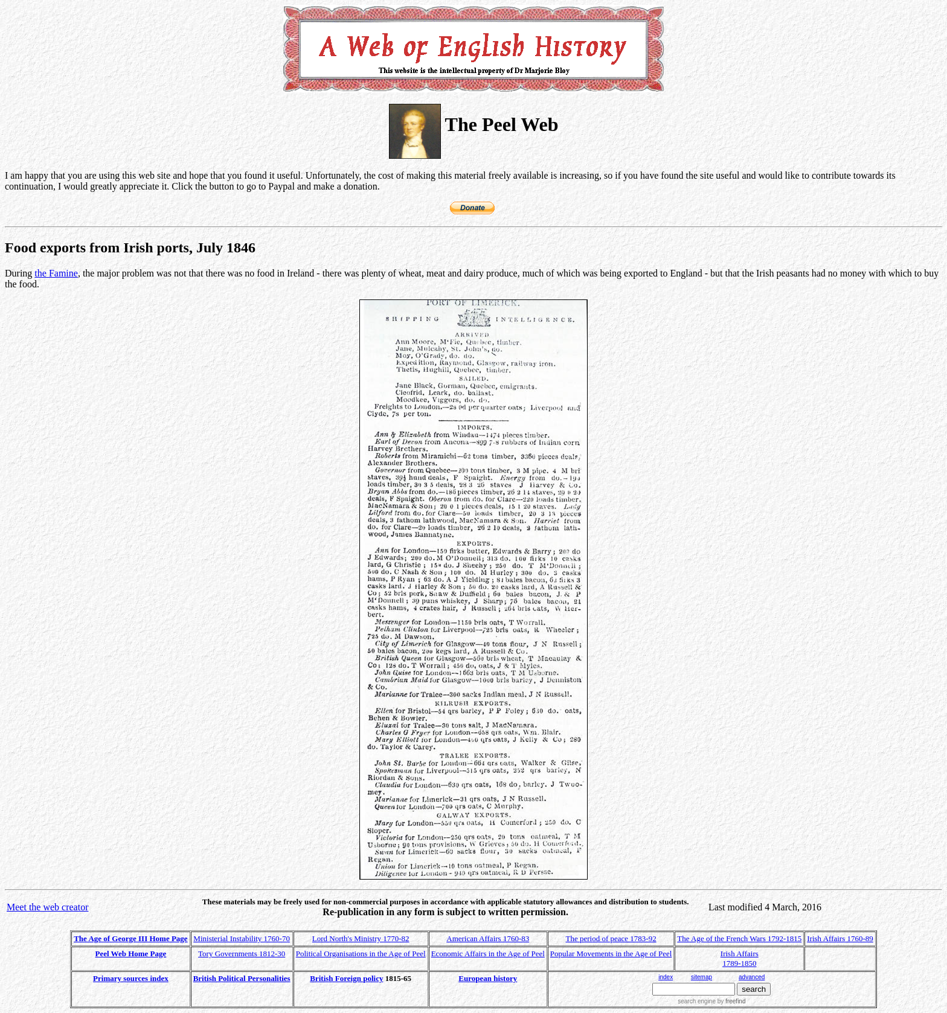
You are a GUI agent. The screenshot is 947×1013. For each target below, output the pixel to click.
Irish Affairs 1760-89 (840, 938)
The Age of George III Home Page (130, 938)
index (665, 977)
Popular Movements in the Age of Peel (611, 953)
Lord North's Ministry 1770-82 (360, 938)
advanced (752, 977)
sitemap (701, 977)
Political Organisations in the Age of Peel (361, 953)
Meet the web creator (47, 907)
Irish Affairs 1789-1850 (740, 958)
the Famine (56, 273)
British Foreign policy (346, 978)
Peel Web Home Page (131, 953)
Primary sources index (131, 978)
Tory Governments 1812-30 (241, 953)
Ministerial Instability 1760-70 (241, 938)
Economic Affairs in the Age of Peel (488, 953)
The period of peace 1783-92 (611, 938)
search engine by (711, 1001)
